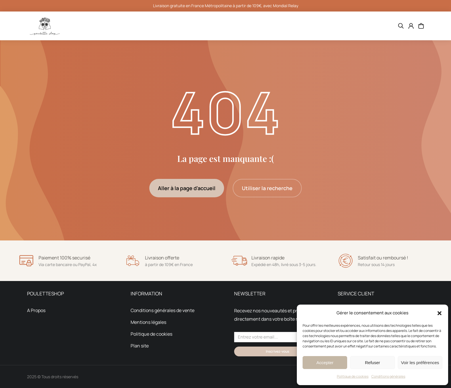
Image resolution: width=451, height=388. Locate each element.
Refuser (372, 362)
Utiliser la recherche (267, 188)
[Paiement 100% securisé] (26, 261)
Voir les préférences (420, 362)
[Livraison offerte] (133, 261)
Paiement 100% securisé (64, 258)
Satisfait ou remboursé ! (383, 258)
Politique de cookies (352, 376)
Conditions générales (388, 376)
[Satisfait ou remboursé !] (345, 261)
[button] (439, 313)
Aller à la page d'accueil (186, 188)
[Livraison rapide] (239, 261)
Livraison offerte (162, 258)
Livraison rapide (267, 258)
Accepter (324, 362)
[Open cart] (421, 26)
